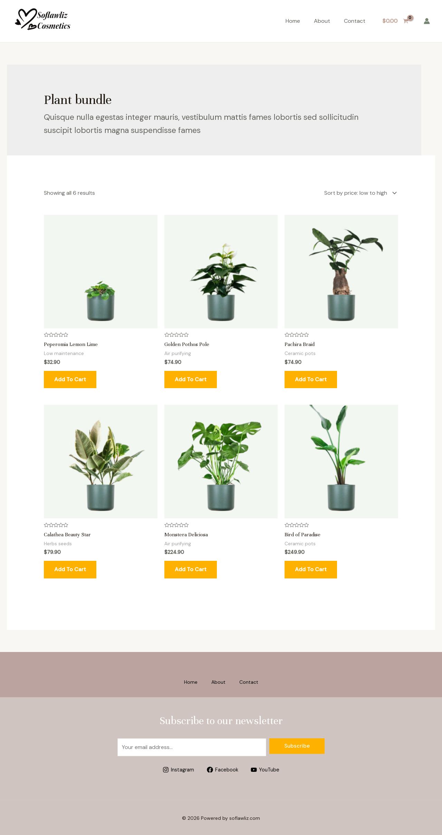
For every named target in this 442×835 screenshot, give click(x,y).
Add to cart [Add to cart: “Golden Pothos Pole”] (190, 378)
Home (293, 21)
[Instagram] (176, 768)
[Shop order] (359, 192)
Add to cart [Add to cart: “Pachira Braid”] (311, 378)
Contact (354, 21)
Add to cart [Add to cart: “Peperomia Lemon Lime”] (70, 378)
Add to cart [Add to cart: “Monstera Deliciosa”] (190, 568)
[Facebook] (222, 768)
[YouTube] (267, 768)
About (322, 21)
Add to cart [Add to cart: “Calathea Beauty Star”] (70, 568)
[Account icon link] (427, 21)
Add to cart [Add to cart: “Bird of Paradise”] (311, 568)
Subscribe (297, 744)
